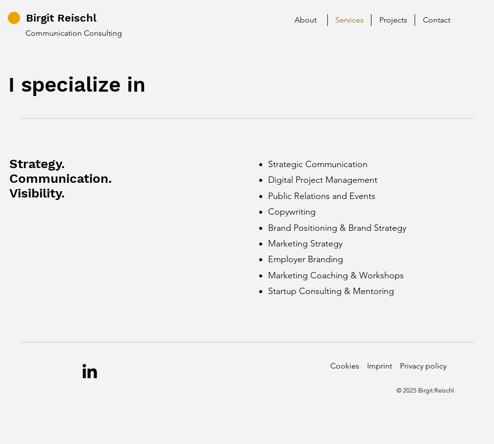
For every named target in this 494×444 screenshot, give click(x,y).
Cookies (344, 365)
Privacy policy (423, 365)
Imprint (379, 365)
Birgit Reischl (61, 18)
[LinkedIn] (89, 371)
